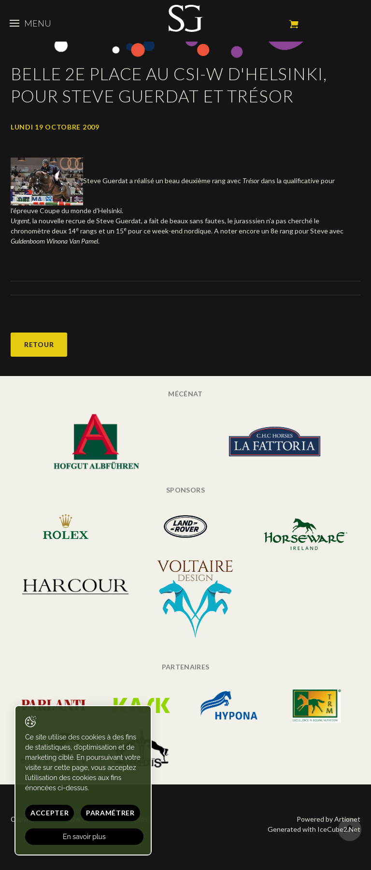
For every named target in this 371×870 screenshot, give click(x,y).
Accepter (49, 813)
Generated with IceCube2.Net (314, 829)
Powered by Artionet (328, 819)
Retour (39, 344)
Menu (30, 23)
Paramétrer (110, 813)
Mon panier (294, 24)
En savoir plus (84, 837)
